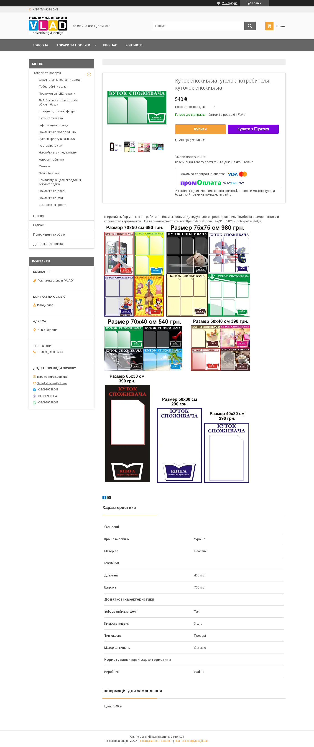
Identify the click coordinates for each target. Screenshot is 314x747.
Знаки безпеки (49, 173)
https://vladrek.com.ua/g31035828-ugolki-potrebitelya (222, 221)
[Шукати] (250, 26)
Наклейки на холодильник (57, 132)
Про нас (110, 45)
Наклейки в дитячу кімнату (58, 152)
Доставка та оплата (48, 244)
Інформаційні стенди (53, 125)
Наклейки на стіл (51, 198)
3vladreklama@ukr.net (52, 383)
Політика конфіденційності (192, 740)
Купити (200, 129)
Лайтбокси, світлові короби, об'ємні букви (58, 102)
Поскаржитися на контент (156, 740)
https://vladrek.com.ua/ (52, 376)
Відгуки (38, 225)
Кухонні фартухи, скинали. (57, 139)
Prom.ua (178, 736)
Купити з (253, 129)
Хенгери (44, 166)
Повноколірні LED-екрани (57, 93)
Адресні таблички (51, 159)
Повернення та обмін (49, 234)
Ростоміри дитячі (51, 145)
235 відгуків (229, 3)
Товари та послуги (73, 45)
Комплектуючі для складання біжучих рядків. (60, 182)
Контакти (134, 45)
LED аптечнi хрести (52, 204)
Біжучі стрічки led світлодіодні (60, 79)
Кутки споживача (51, 118)
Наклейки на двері (52, 191)
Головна (40, 45)
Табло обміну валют (53, 86)
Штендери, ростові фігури (57, 111)
